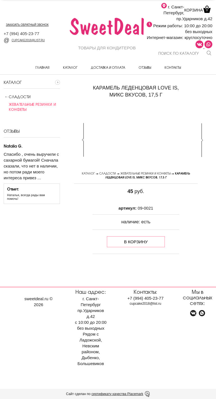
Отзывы (145, 67)
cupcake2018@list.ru (24, 40)
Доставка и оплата (108, 67)
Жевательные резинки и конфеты (145, 173)
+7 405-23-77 (21, 33)
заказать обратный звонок (27, 24)
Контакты (173, 67)
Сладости (20, 96)
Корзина (197, 10)
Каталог (70, 67)
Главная (42, 67)
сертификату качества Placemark (117, 394)
